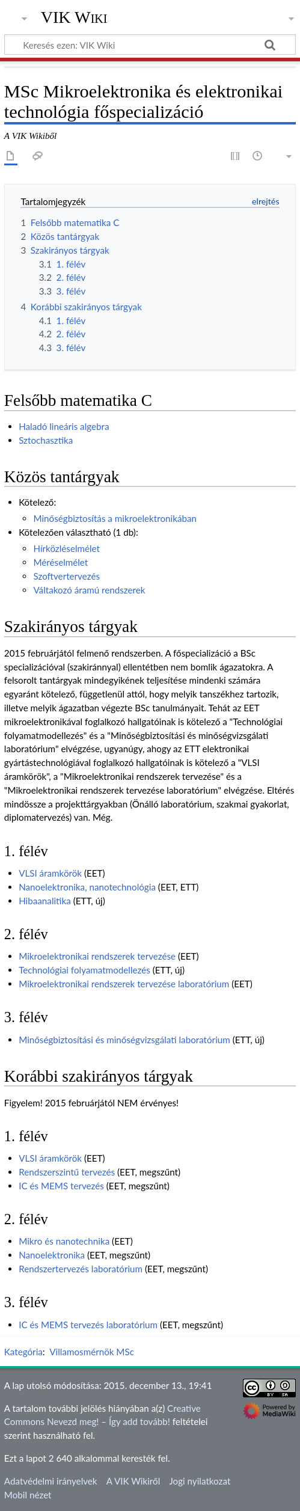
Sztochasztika (46, 440)
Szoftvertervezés (66, 576)
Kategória (23, 1351)
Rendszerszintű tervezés (67, 1171)
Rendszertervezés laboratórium (80, 1268)
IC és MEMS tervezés (61, 1185)
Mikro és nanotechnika (64, 1241)
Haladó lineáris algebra (64, 426)
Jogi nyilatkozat (199, 1481)
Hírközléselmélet (66, 548)
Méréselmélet (60, 562)
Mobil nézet (28, 1494)
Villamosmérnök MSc (91, 1351)
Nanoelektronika (52, 1254)
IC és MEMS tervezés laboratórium (88, 1324)
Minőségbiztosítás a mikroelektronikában (115, 518)
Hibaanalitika (45, 900)
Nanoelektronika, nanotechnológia (87, 886)
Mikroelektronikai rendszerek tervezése (97, 956)
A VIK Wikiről (133, 1481)
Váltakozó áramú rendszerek (89, 589)
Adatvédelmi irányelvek (50, 1481)
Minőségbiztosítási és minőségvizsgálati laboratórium (124, 1039)
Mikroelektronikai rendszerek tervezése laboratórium (124, 983)
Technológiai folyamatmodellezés (84, 969)
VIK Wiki (74, 17)
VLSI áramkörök (50, 873)
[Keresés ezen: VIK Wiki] (150, 44)
